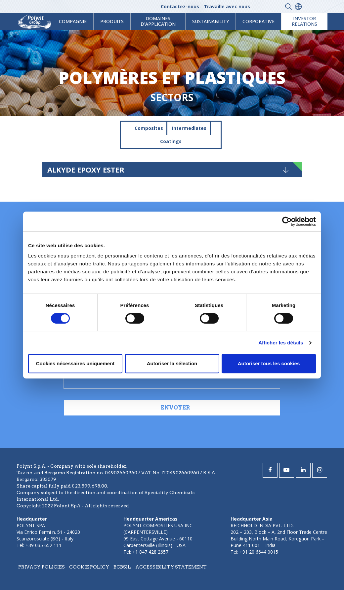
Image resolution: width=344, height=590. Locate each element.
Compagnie (73, 21)
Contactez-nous (180, 6)
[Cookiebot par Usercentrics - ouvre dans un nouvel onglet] (287, 221)
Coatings (171, 141)
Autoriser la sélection (172, 363)
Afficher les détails (280, 342)
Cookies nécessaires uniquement (75, 363)
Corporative (258, 21)
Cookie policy (89, 567)
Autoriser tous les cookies (269, 363)
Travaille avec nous (227, 6)
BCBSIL (122, 567)
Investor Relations (304, 21)
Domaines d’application (158, 21)
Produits (112, 21)
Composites (149, 128)
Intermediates (189, 128)
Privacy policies (41, 567)
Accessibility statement (171, 567)
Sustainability (210, 21)
